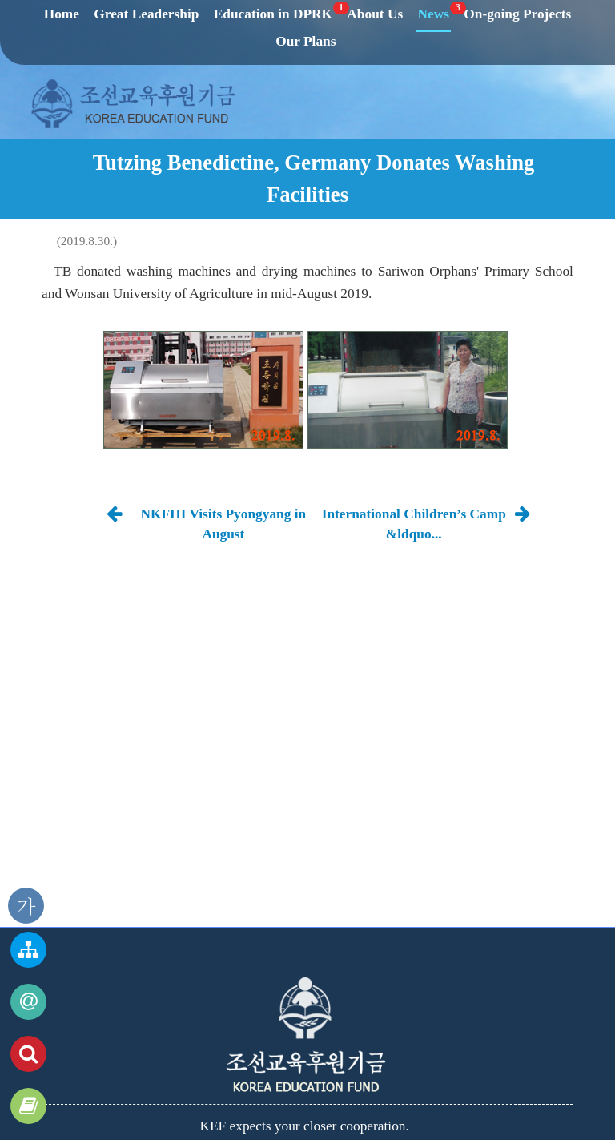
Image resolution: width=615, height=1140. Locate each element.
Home (61, 14)
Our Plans (305, 41)
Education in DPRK (274, 14)
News (434, 14)
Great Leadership (146, 14)
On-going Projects (517, 14)
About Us (375, 14)
